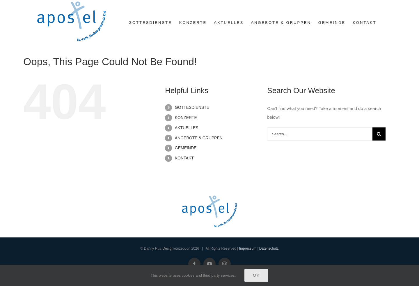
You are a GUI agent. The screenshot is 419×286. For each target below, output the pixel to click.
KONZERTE (186, 117)
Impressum (247, 248)
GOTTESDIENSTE (192, 107)
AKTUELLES (186, 127)
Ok (256, 275)
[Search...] (319, 134)
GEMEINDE (186, 147)
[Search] (379, 134)
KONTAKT (184, 158)
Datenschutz (269, 248)
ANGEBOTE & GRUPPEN (199, 138)
